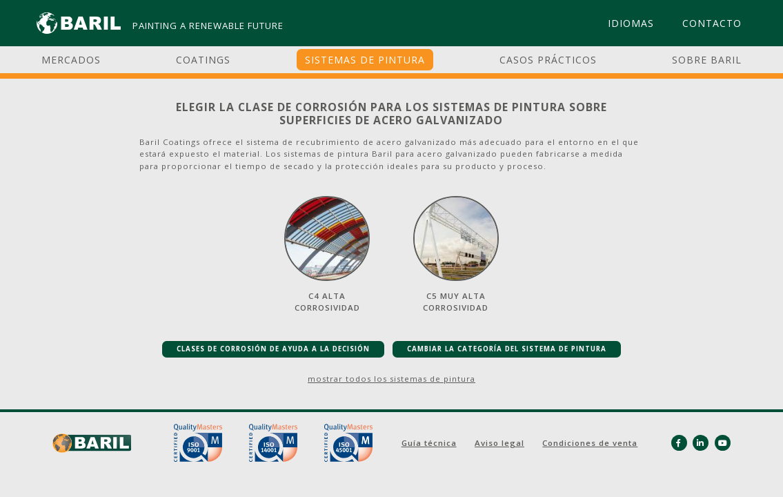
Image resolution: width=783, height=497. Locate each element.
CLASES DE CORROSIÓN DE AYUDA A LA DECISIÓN (273, 348)
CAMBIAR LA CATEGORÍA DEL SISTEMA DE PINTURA (506, 348)
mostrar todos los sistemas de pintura (391, 378)
